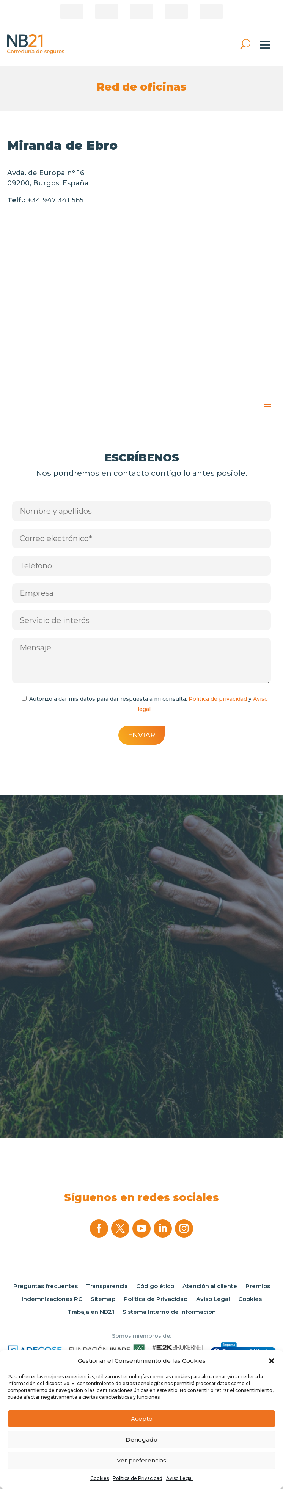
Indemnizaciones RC (52, 1299)
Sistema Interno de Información (169, 1312)
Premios (257, 1286)
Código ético (155, 1286)
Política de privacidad (218, 698)
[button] (271, 1361)
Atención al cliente (209, 1286)
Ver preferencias (141, 1460)
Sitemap (103, 1299)
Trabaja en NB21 (91, 1312)
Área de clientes (106, 11)
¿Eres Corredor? (71, 11)
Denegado (141, 1439)
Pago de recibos (141, 11)
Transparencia (107, 1286)
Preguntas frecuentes (45, 1286)
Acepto (142, 1418)
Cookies (99, 1478)
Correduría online (176, 11)
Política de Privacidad (137, 1478)
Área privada (211, 11)
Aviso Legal (179, 1478)
